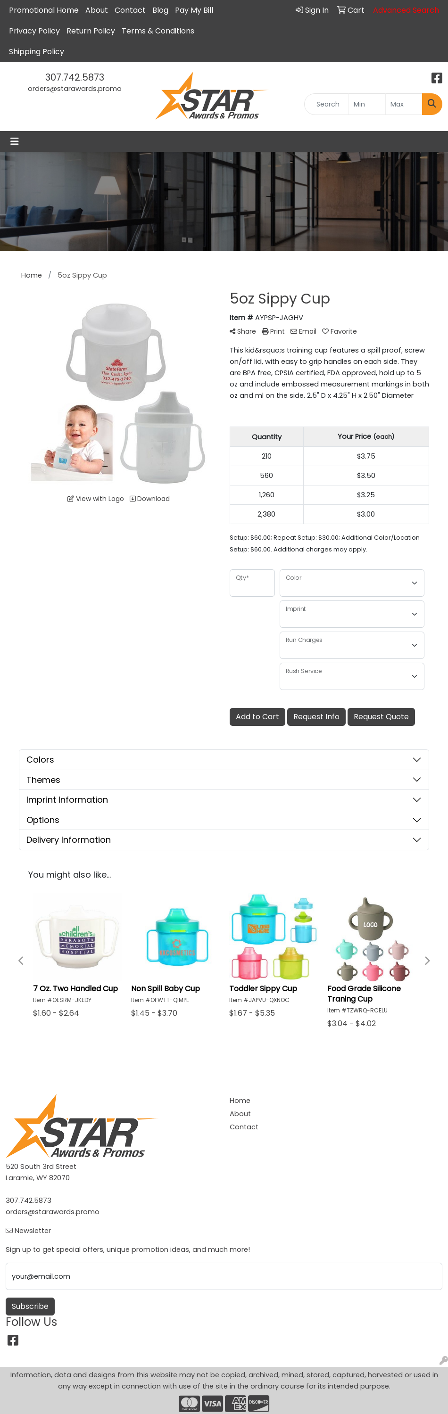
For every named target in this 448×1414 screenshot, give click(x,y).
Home (240, 1100)
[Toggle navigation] (15, 141)
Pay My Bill (194, 10)
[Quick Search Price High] (404, 104)
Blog (160, 10)
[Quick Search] (326, 104)
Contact (130, 10)
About (96, 10)
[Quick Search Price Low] (367, 104)
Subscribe (30, 1306)
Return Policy (90, 30)
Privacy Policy (34, 30)
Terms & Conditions (158, 30)
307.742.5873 (74, 77)
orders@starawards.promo (75, 88)
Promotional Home (44, 10)
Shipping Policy (36, 51)
